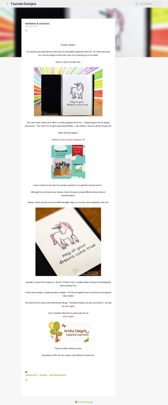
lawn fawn (43, 375)
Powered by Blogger (84, 402)
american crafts (31, 375)
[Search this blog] (150, 3)
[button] (26, 30)
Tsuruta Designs (23, 4)
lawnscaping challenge (57, 375)
